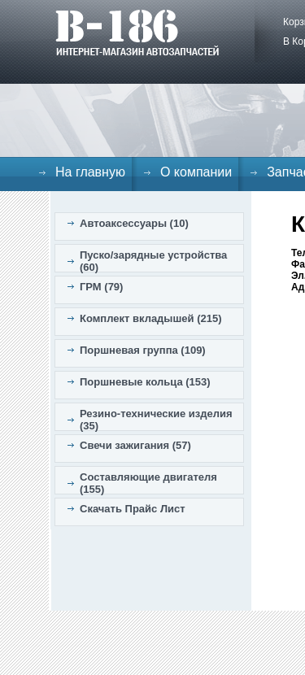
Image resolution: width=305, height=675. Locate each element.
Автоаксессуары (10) (134, 223)
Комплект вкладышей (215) (151, 318)
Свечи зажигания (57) (135, 445)
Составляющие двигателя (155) (148, 483)
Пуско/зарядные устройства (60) (153, 261)
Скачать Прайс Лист (132, 509)
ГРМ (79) (101, 287)
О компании (196, 172)
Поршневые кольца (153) (145, 382)
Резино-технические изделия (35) (156, 419)
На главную (90, 172)
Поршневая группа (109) (143, 350)
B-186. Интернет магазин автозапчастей (137, 32)
